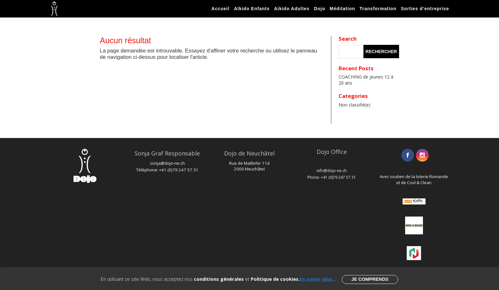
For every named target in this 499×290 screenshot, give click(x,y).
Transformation (378, 8)
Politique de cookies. (275, 279)
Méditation (342, 8)
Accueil (220, 8)
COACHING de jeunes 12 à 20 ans (366, 80)
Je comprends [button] (369, 279)
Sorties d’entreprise (425, 8)
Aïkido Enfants (252, 8)
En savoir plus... (318, 279)
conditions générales (219, 279)
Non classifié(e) (354, 105)
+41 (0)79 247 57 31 (178, 170)
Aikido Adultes (292, 8)
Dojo (319, 8)
